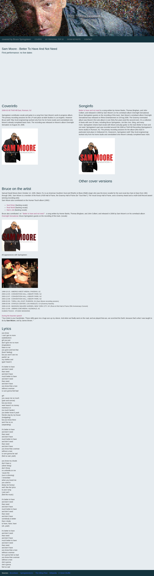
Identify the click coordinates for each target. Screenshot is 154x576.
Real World (11, 208)
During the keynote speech (12, 316)
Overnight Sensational (10, 216)
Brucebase (14, 573)
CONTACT (88, 39)
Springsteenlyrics (26, 573)
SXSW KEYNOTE (74, 39)
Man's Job (11, 210)
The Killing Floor (41, 573)
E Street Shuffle (64, 573)
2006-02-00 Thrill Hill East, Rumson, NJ (16, 110)
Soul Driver (11, 205)
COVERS (38, 39)
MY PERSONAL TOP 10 (54, 39)
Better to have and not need (89, 110)
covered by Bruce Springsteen (16, 39)
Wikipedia (53, 573)
